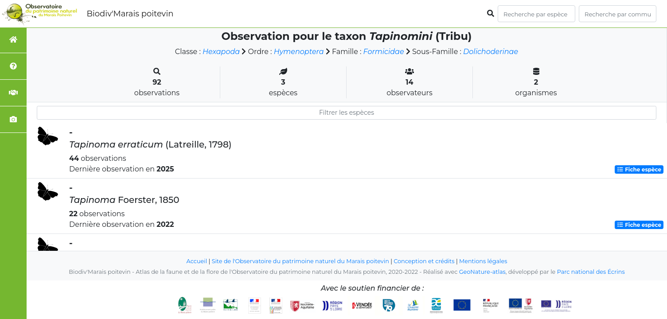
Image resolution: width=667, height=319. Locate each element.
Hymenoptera (299, 51)
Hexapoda (221, 51)
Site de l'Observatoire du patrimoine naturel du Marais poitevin (300, 261)
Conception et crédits (424, 261)
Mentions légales (483, 261)
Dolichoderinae (490, 51)
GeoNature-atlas (482, 271)
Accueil (197, 261)
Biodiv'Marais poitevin (129, 14)
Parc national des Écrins (591, 271)
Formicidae (383, 51)
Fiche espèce (639, 169)
